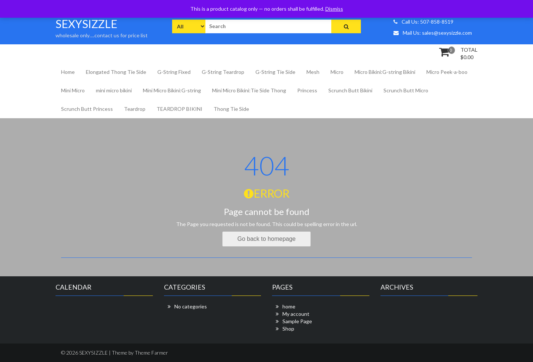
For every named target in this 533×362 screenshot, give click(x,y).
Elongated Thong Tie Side (116, 72)
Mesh (312, 72)
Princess (307, 90)
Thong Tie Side (231, 109)
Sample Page (297, 321)
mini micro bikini (114, 90)
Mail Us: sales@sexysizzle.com (432, 33)
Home (68, 72)
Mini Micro (73, 90)
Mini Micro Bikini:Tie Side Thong (249, 90)
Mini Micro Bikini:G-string (172, 90)
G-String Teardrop (223, 72)
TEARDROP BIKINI (179, 109)
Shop (288, 328)
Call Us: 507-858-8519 (423, 21)
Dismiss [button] (334, 9)
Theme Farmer (151, 352)
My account (295, 314)
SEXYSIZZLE (86, 23)
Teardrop (134, 109)
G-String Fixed (174, 72)
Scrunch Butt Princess (87, 109)
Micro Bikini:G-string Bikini (385, 72)
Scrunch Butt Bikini (350, 90)
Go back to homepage (266, 239)
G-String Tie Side (275, 72)
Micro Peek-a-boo (446, 72)
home (288, 306)
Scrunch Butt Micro (405, 90)
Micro (337, 72)
